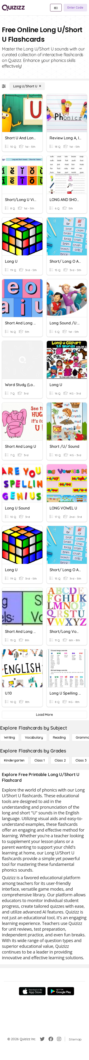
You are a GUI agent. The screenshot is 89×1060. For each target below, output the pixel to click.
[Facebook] (50, 1039)
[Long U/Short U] (27, 86)
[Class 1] (39, 760)
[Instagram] (59, 1039)
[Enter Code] (75, 7)
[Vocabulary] (34, 737)
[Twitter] (42, 1039)
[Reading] (59, 737)
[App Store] (32, 991)
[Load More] (44, 714)
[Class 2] (60, 760)
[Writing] (9, 737)
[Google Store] (60, 991)
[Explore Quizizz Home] (13, 8)
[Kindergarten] (14, 760)
